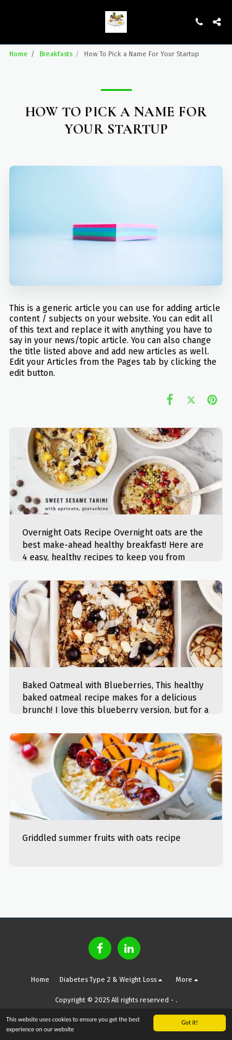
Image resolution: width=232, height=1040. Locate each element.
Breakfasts (56, 54)
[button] (13, 21)
